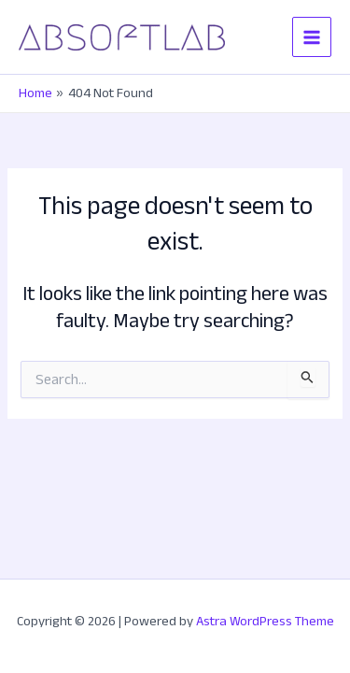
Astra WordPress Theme (265, 621)
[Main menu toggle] (311, 36)
